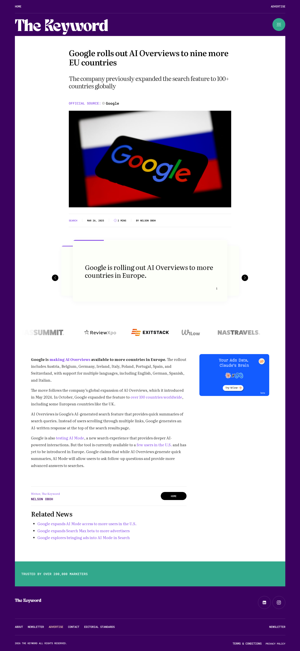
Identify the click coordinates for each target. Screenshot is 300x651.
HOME (173, 496)
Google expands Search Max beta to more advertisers (83, 530)
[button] (55, 277)
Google (112, 103)
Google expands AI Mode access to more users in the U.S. (86, 523)
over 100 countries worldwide (156, 397)
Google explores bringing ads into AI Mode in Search (84, 537)
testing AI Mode (70, 438)
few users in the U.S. (155, 444)
